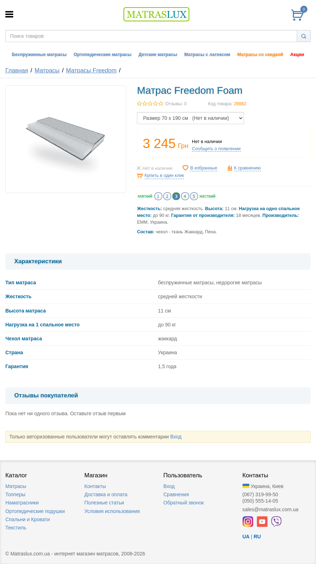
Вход (176, 436)
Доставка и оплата (106, 494)
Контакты (95, 486)
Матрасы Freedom (91, 70)
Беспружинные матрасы (39, 54)
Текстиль (15, 527)
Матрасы (47, 70)
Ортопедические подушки (35, 511)
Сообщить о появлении (216, 148)
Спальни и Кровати (27, 519)
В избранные (203, 168)
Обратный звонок (183, 502)
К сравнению (247, 168)
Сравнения (176, 494)
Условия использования (112, 511)
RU (257, 536)
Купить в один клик (164, 175)
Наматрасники (22, 502)
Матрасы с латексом (207, 54)
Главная (16, 70)
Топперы (15, 494)
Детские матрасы (158, 54)
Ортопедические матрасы (103, 54)
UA (246, 536)
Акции (297, 54)
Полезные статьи (104, 502)
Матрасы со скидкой (260, 54)
